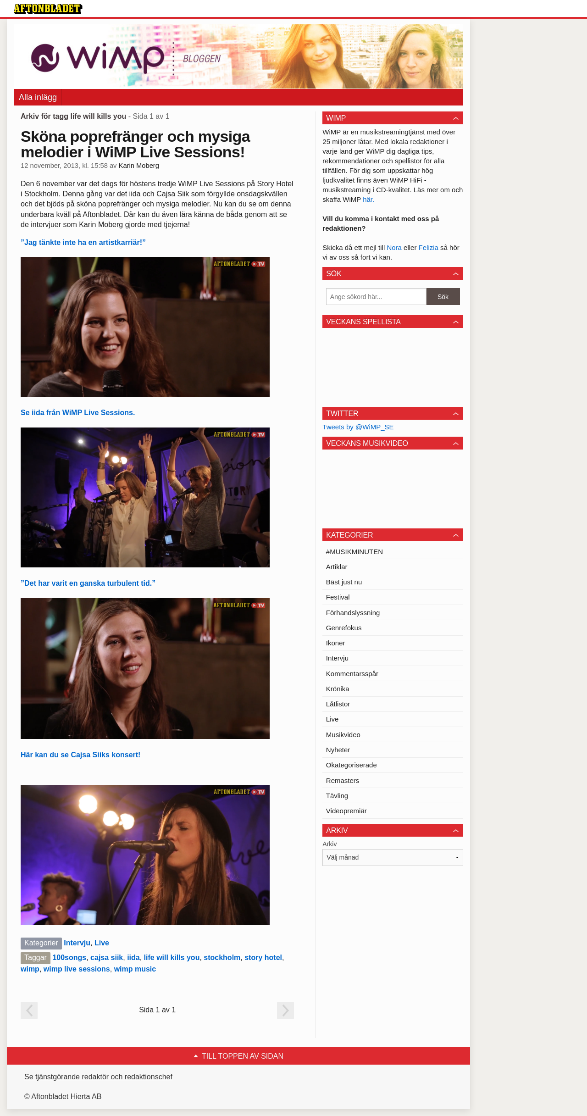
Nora (395, 247)
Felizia (430, 247)
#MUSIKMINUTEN (354, 551)
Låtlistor (338, 704)
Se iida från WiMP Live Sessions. (78, 412)
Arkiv (329, 844)
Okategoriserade (351, 765)
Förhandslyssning (353, 612)
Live (101, 943)
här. (368, 199)
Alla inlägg (38, 97)
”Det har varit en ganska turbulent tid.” (88, 583)
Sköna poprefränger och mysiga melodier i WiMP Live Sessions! (135, 144)
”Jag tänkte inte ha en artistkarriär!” (83, 242)
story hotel (263, 957)
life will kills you (172, 957)
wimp (30, 969)
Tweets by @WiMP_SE (357, 427)
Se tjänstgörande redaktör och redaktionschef (98, 1077)
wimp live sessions (77, 969)
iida (133, 957)
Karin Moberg (139, 165)
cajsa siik (106, 957)
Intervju (77, 943)
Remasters (343, 780)
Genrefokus (344, 628)
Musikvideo (343, 734)
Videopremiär (346, 811)
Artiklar (337, 567)
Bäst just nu (344, 582)
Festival (338, 597)
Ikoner (335, 643)
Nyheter (338, 750)
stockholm (222, 957)
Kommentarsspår (352, 673)
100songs (69, 957)
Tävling (337, 796)
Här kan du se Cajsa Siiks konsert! (80, 755)
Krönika (337, 689)
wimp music (135, 969)
